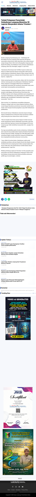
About (9, 489)
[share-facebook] (2, 199)
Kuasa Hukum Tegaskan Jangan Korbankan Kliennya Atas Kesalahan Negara (12, 253)
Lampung (4, 251)
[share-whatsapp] (9, 199)
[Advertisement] (18, 227)
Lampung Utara (22, 5)
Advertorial (15, 5)
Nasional (9, 5)
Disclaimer (18, 489)
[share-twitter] (5, 199)
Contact (13, 489)
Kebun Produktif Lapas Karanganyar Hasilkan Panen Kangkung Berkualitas (12, 244)
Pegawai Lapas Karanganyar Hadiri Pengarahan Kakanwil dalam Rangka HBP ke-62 (13, 271)
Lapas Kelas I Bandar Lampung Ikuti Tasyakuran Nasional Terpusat (13, 262)
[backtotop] (18, 493)
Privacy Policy (24, 489)
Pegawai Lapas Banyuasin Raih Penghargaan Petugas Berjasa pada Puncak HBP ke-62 (12, 280)
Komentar (32, 199)
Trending (3, 5)
